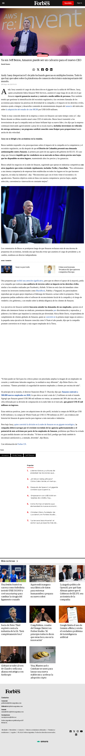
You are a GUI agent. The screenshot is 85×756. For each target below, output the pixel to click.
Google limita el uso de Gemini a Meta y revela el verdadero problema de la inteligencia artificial (71, 631)
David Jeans (5, 64)
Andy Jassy (17, 455)
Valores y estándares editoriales (36, 730)
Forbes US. (21, 444)
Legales (13, 732)
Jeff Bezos (29, 455)
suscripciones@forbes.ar (8, 717)
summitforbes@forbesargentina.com (12, 712)
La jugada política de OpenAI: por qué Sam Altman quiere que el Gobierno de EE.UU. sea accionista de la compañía (71, 592)
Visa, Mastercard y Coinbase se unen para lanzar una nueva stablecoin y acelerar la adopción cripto (42, 672)
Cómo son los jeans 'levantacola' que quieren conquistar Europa (69, 269)
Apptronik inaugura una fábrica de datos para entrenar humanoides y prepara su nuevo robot (42, 591)
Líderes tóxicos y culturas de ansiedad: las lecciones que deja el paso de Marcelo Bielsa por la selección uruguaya (43, 472)
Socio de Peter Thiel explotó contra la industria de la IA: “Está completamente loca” (12, 629)
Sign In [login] (79, 3)
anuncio (69, 106)
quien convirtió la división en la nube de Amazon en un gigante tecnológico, (44, 424)
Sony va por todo (22, 267)
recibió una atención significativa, (30, 281)
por (55, 310)
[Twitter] (74, 731)
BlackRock (40, 291)
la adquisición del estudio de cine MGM (22, 109)
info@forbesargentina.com (15, 706)
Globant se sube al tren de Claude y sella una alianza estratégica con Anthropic (12, 670)
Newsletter (12, 730)
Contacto (21, 730)
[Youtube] (81, 731)
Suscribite (68, 3)
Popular (30, 465)
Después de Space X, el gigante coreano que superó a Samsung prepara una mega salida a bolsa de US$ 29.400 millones (44, 488)
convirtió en (50, 317)
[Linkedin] (76, 734)
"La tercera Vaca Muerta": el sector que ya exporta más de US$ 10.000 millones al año (43, 521)
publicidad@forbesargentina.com (11, 703)
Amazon (5, 455)
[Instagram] (78, 731)
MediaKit (5, 730)
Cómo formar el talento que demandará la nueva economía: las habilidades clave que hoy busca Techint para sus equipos (44, 505)
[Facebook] (71, 731)
